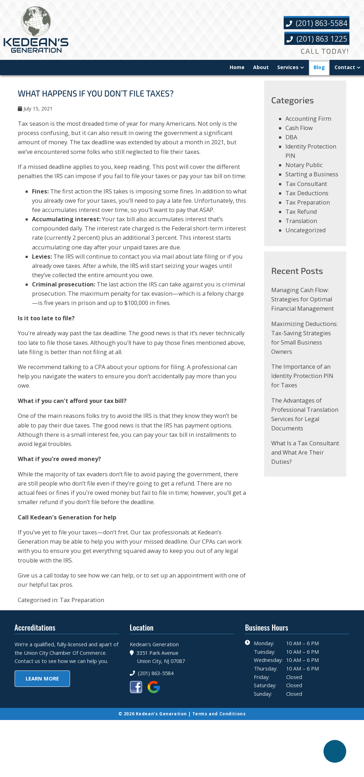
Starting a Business (312, 180)
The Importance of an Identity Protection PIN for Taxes (302, 388)
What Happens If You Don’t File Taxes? (99, 95)
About (261, 67)
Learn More (42, 731)
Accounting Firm (308, 122)
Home (237, 67)
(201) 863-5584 (316, 23)
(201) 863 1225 (316, 39)
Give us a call (36, 616)
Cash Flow (299, 131)
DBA (291, 141)
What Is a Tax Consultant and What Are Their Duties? (301, 467)
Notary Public (304, 170)
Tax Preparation (84, 642)
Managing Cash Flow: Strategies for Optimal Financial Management (303, 309)
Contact (344, 67)
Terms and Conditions (219, 760)
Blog (319, 67)
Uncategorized (306, 238)
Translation (301, 228)
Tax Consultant (306, 189)
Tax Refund (301, 218)
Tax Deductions (307, 199)
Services (288, 67)
